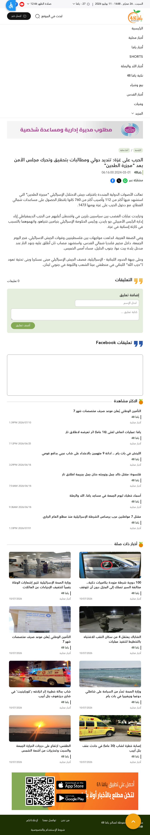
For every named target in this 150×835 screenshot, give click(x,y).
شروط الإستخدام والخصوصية (48, 830)
